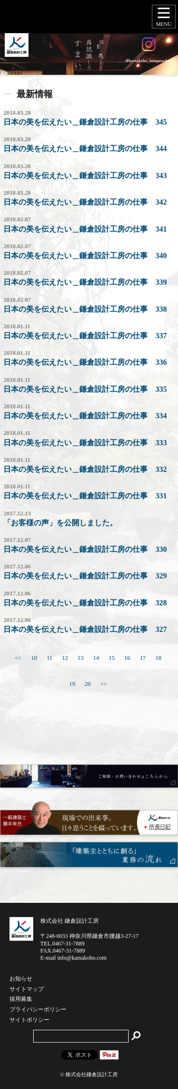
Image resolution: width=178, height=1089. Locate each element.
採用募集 (20, 999)
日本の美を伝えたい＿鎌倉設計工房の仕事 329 (85, 576)
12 (65, 658)
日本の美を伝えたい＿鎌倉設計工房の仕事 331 (85, 496)
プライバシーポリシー (37, 1010)
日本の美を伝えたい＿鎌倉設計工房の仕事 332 (85, 469)
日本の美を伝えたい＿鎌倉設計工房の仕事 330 (85, 549)
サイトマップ (26, 989)
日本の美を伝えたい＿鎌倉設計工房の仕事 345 (85, 122)
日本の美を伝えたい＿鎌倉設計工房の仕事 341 (85, 229)
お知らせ (20, 979)
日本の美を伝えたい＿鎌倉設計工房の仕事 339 (85, 282)
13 (80, 658)
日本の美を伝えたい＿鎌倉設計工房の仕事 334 (85, 416)
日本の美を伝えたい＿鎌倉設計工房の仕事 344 (85, 148)
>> (103, 684)
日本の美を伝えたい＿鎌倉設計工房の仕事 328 (85, 603)
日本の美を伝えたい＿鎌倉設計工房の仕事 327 (85, 629)
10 (34, 658)
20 (87, 684)
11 (49, 658)
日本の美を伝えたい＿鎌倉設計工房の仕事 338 (85, 309)
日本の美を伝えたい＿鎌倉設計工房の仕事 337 (85, 336)
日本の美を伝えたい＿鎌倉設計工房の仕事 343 (85, 175)
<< (18, 658)
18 (158, 658)
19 (72, 684)
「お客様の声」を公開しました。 (60, 523)
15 (112, 658)
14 (96, 658)
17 (143, 658)
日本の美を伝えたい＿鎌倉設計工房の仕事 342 (85, 202)
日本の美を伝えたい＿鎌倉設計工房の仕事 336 (85, 362)
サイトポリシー (29, 1020)
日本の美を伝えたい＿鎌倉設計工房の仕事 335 (85, 389)
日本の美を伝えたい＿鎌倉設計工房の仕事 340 (85, 256)
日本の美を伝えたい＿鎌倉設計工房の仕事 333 (85, 443)
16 (127, 658)
